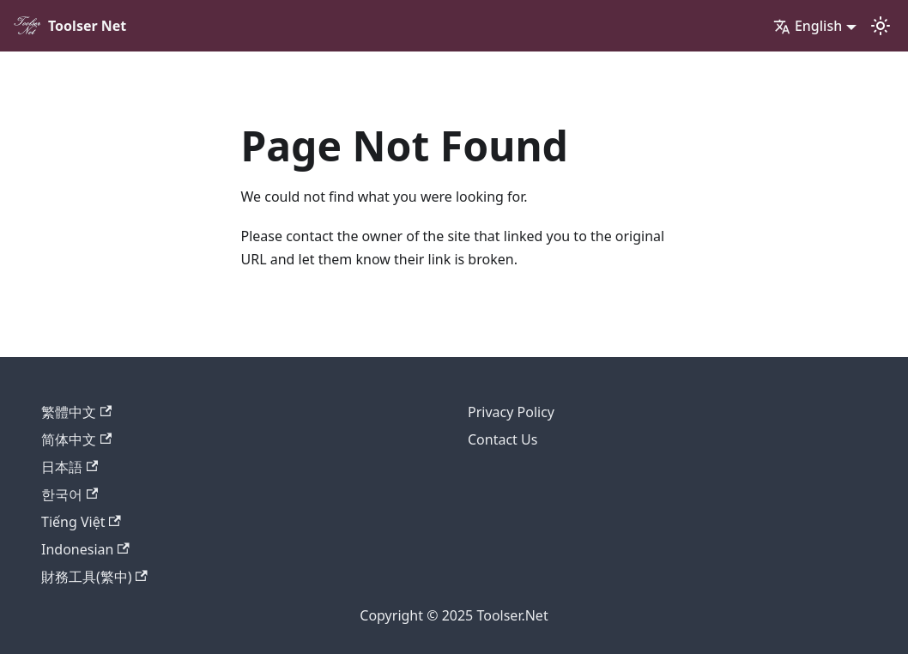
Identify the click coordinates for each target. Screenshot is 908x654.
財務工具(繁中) (94, 576)
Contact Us (502, 439)
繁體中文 (76, 412)
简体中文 (76, 439)
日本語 (69, 466)
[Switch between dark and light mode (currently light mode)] (880, 25)
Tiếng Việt (81, 521)
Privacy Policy (511, 412)
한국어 (69, 494)
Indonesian (85, 549)
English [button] (807, 25)
